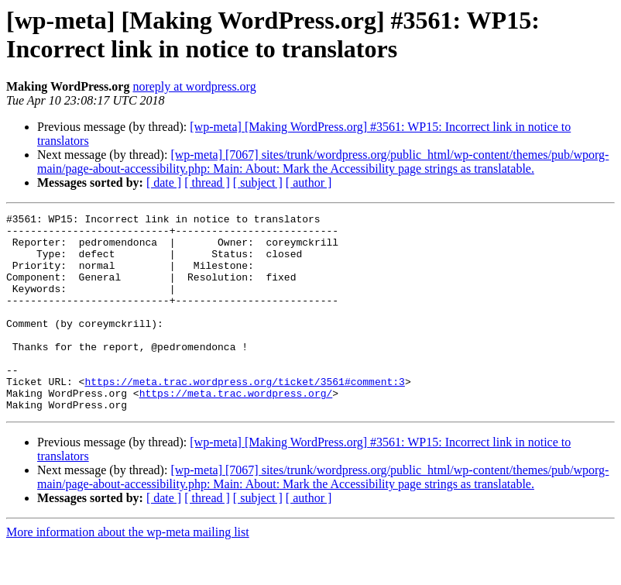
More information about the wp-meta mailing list (127, 571)
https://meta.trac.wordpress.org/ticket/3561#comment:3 (244, 416)
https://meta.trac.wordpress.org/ (236, 430)
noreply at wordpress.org (194, 86)
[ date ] (163, 182)
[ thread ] (207, 182)
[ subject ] (258, 182)
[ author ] (309, 182)
